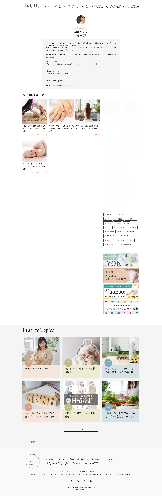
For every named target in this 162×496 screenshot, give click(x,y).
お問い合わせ (83, 471)
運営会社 (96, 475)
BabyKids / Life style (57, 463)
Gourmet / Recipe (79, 459)
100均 (108, 219)
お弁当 (109, 223)
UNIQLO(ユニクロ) (123, 215)
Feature (76, 463)
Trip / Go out (111, 459)
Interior (96, 459)
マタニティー (111, 244)
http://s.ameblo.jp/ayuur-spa (56, 81)
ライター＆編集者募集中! (123, 475)
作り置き (119, 219)
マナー (109, 240)
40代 (127, 223)
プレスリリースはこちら (69, 471)
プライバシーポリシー (58, 475)
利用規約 (33, 475)
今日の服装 (120, 240)
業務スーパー (111, 236)
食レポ (109, 215)
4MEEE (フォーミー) (106, 475)
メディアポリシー (43, 475)
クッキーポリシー (71, 475)
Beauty (62, 459)
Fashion (50, 459)
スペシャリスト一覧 (85, 475)
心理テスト (131, 219)
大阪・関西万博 (126, 244)
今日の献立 (124, 236)
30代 (108, 227)
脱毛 (131, 240)
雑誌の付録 (110, 232)
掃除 (121, 232)
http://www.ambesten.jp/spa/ (57, 73)
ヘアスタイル (120, 227)
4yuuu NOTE (91, 463)
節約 (118, 223)
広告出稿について (94, 471)
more (81, 429)
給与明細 (133, 227)
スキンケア (132, 232)
